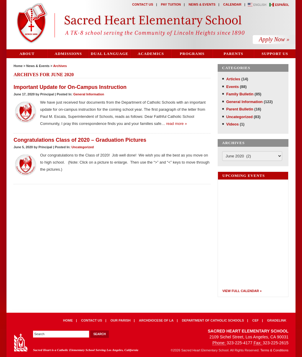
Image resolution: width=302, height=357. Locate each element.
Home (18, 66)
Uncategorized (82, 147)
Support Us (275, 53)
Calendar (232, 4)
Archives (60, 66)
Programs (192, 53)
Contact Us (142, 4)
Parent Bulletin (239, 109)
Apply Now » (274, 39)
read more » (176, 123)
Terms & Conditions (274, 350)
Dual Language (110, 53)
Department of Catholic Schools (213, 320)
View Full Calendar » (242, 291)
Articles (233, 79)
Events (232, 86)
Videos (232, 124)
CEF (255, 320)
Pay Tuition (171, 4)
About (27, 53)
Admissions (68, 53)
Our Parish (121, 320)
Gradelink (276, 320)
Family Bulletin (239, 94)
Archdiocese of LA (156, 320)
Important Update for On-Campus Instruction (70, 87)
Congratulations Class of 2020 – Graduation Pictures (80, 140)
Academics (151, 53)
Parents (233, 53)
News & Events (201, 4)
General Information (88, 94)
